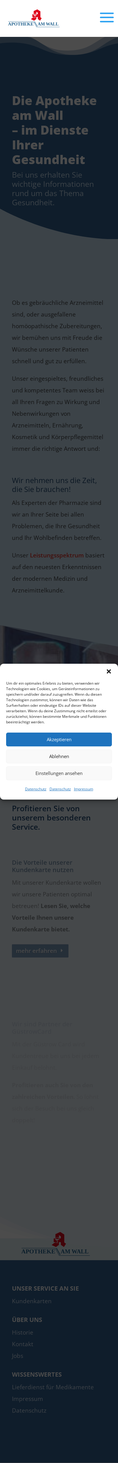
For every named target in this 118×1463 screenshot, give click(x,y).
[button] (109, 671)
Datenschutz (35, 789)
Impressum (83, 789)
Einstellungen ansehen (59, 773)
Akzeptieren (59, 739)
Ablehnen (59, 756)
